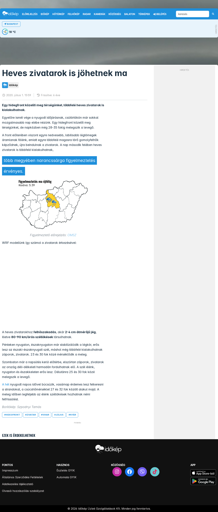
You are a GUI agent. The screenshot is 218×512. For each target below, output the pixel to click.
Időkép (45, 14)
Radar (87, 14)
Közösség (114, 14)
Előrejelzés (29, 14)
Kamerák (99, 14)
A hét (5, 384)
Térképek (144, 14)
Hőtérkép (58, 14)
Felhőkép (74, 14)
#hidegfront (12, 414)
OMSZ (71, 235)
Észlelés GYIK (66, 470)
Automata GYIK (66, 477)
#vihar (45, 414)
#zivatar (30, 414)
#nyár (72, 414)
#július (58, 414)
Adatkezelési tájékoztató (17, 484)
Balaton (129, 14)
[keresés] (192, 14)
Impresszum (10, 470)
